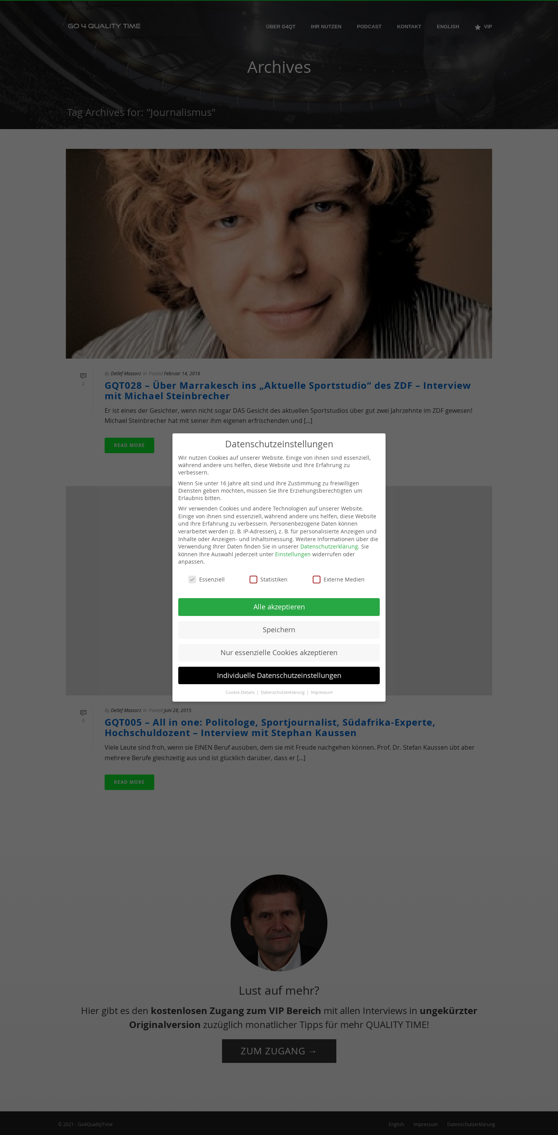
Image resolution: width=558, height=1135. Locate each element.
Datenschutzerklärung (329, 546)
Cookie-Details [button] (241, 692)
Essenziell (206, 579)
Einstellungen (293, 554)
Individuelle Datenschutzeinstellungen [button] (279, 675)
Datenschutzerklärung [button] (283, 692)
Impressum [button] (322, 692)
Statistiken (269, 579)
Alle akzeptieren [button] (279, 606)
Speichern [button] (279, 629)
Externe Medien (339, 579)
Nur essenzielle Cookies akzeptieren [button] (279, 652)
